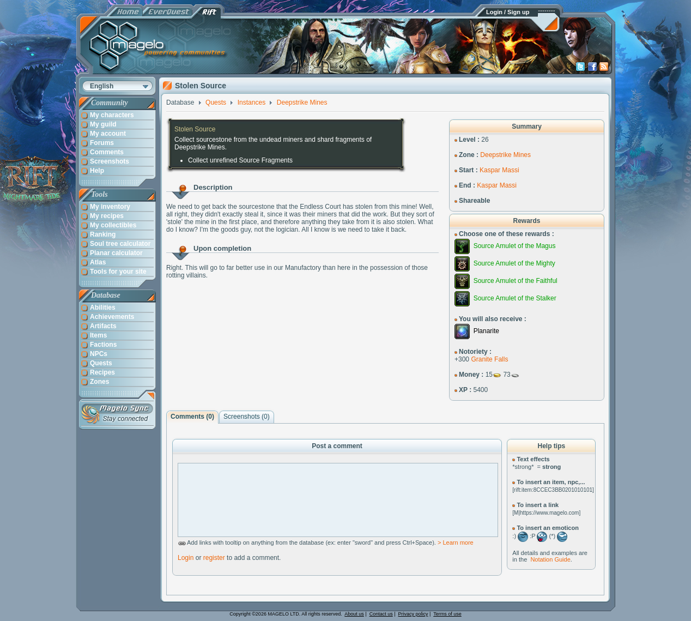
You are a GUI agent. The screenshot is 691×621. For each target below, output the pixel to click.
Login (185, 558)
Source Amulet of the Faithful (515, 281)
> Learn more (456, 542)
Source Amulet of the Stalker (515, 298)
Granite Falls (489, 359)
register (214, 558)
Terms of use (447, 614)
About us (354, 614)
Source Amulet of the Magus (515, 246)
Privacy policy (413, 614)
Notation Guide (550, 559)
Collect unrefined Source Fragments (240, 160)
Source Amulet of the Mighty (514, 263)
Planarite (486, 331)
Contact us (381, 614)
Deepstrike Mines (505, 155)
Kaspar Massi (499, 170)
